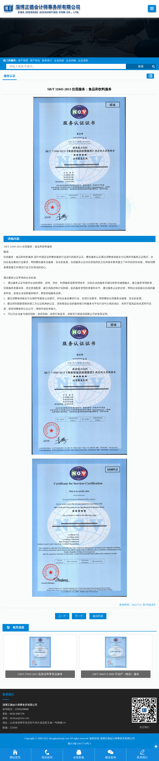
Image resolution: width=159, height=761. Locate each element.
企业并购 (71, 60)
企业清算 (83, 60)
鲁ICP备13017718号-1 (79, 743)
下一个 (79, 616)
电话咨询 (47, 757)
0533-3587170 (17, 713)
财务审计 (47, 60)
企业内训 (59, 60)
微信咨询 (110, 757)
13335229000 (22, 709)
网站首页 (15, 757)
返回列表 (98, 616)
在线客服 (78, 757)
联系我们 (142, 757)
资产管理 (23, 60)
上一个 (62, 616)
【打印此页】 (149, 604)
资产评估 (35, 60)
